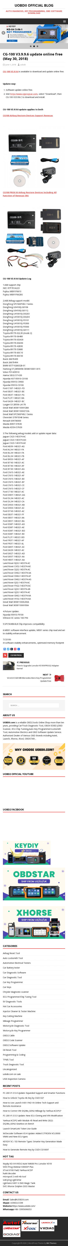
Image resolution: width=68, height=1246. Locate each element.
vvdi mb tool (20, 1176)
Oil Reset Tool (9, 1050)
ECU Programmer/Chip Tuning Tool (19, 996)
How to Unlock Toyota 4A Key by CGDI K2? (23, 1098)
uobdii (23, 64)
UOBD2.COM (16, 1202)
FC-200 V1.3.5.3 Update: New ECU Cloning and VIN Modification (33, 1115)
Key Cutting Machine (12, 1016)
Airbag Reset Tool (11, 953)
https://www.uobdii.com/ (23, 1206)
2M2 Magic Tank (27, 1183)
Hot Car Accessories (12, 1006)
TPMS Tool (8, 1059)
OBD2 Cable (9, 1035)
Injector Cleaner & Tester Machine (19, 1011)
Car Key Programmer (13, 982)
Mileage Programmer (13, 1021)
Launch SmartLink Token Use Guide (20, 1128)
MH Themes (51, 1243)
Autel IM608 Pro (30, 1163)
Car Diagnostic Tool (12, 977)
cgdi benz (7, 1183)
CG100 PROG (16, 655)
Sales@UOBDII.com (19, 1199)
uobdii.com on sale (12, 1074)
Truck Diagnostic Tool (13, 1064)
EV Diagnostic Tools (12, 1001)
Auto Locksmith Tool (13, 958)
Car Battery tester (11, 967)
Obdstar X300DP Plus (23, 1166)
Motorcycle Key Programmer (16, 1030)
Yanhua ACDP (26, 1170)
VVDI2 (19, 1163)
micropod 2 (8, 1176)
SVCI (5, 1186)
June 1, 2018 (11, 64)
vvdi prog (7, 1179)
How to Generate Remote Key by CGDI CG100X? (26, 1149)
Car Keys (7, 987)
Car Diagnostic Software (14, 972)
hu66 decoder (9, 1173)
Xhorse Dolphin (15, 1186)
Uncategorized (10, 1069)
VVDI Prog (8, 1166)
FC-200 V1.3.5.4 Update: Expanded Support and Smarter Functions (34, 1093)
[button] (64, 21)
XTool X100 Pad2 (11, 1170)
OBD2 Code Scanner (12, 1040)
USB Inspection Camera (14, 1079)
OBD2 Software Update (14, 1045)
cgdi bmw (16, 1179)
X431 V (15, 1183)
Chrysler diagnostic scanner (16, 991)
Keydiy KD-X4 (9, 1163)
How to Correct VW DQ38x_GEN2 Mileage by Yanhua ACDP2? (32, 1110)
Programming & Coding (14, 1054)
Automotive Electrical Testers (17, 963)
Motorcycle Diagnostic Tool (16, 1025)
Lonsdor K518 (45, 1163)
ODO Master (29, 1186)
